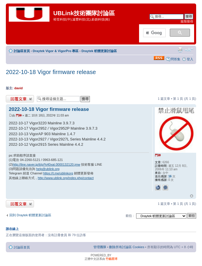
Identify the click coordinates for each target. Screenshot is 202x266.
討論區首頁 (22, 51)
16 (170, 176)
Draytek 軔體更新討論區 (99, 51)
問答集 (175, 59)
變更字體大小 (189, 49)
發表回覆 (20, 98)
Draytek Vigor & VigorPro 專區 (56, 51)
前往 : (130, 215)
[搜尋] (154, 33)
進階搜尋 (186, 21)
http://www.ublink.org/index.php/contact (66, 178)
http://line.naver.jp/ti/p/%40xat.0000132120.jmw (46, 164)
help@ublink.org (48, 169)
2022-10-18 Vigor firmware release (51, 72)
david (18, 88)
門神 (19, 115)
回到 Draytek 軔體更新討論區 (30, 215)
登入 (190, 59)
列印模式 (180, 49)
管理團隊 (99, 247)
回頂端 (191, 196)
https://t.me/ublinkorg (58, 173)
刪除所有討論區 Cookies (126, 247)
